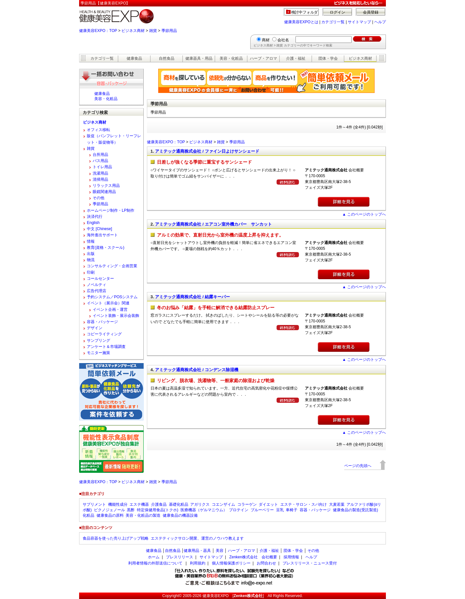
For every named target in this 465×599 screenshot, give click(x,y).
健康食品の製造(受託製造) (355, 510)
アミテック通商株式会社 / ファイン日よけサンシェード (207, 151)
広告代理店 (96, 291)
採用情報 (291, 557)
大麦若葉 (337, 504)
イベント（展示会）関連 (108, 303)
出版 (91, 253)
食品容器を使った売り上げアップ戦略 (116, 538)
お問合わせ (266, 563)
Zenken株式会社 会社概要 (253, 557)
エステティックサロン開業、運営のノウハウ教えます (197, 538)
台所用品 (100, 154)
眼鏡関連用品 (104, 191)
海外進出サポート (102, 235)
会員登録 (370, 12)
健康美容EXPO (215, 596)
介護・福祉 (295, 58)
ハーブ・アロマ (263, 58)
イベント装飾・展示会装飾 (116, 315)
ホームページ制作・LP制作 (110, 210)
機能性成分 (118, 504)
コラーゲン (247, 504)
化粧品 (88, 515)
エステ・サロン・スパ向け (303, 504)
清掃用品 (100, 179)
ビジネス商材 (133, 30)
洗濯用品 (100, 173)
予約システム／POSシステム (112, 297)
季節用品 (169, 30)
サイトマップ (359, 22)
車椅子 (291, 510)
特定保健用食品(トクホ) (157, 510)
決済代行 (94, 216)
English (93, 222)
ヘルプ (380, 22)
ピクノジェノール (109, 510)
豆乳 (280, 510)
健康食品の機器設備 (180, 515)
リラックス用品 (106, 185)
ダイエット (268, 504)
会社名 (283, 40)
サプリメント (94, 504)
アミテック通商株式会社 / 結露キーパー (192, 296)
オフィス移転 (98, 129)
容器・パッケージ (102, 322)
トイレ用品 (102, 167)
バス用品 (100, 160)
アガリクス (200, 504)
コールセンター (100, 278)
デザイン (94, 328)
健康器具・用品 (198, 58)
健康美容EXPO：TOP (98, 30)
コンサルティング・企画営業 (112, 266)
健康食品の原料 (110, 515)
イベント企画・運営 (110, 309)
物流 (91, 260)
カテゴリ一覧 (333, 22)
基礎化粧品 (178, 504)
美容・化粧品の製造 (143, 515)
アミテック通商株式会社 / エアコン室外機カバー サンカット (213, 224)
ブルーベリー (262, 510)
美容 (219, 550)
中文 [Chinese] (99, 229)
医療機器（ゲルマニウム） (204, 510)
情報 (91, 241)
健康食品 (134, 58)
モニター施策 (98, 352)
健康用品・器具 (197, 550)
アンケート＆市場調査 (106, 346)
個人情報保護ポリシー (231, 563)
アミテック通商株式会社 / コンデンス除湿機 (196, 369)
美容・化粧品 (231, 58)
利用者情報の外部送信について (155, 563)
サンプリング (98, 340)
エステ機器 (139, 504)
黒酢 (131, 510)
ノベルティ (96, 284)
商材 (266, 40)
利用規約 (197, 563)
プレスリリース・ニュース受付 (310, 563)
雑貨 (153, 30)
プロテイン (238, 510)
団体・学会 (328, 58)
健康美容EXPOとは (301, 22)
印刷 (91, 272)
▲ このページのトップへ (364, 214)
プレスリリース (179, 557)
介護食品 (159, 504)
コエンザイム (223, 504)
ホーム (154, 557)
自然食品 (166, 58)
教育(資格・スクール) (105, 247)
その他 (98, 198)
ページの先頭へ (357, 465)
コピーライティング (104, 334)
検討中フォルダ (304, 12)
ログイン (337, 12)
